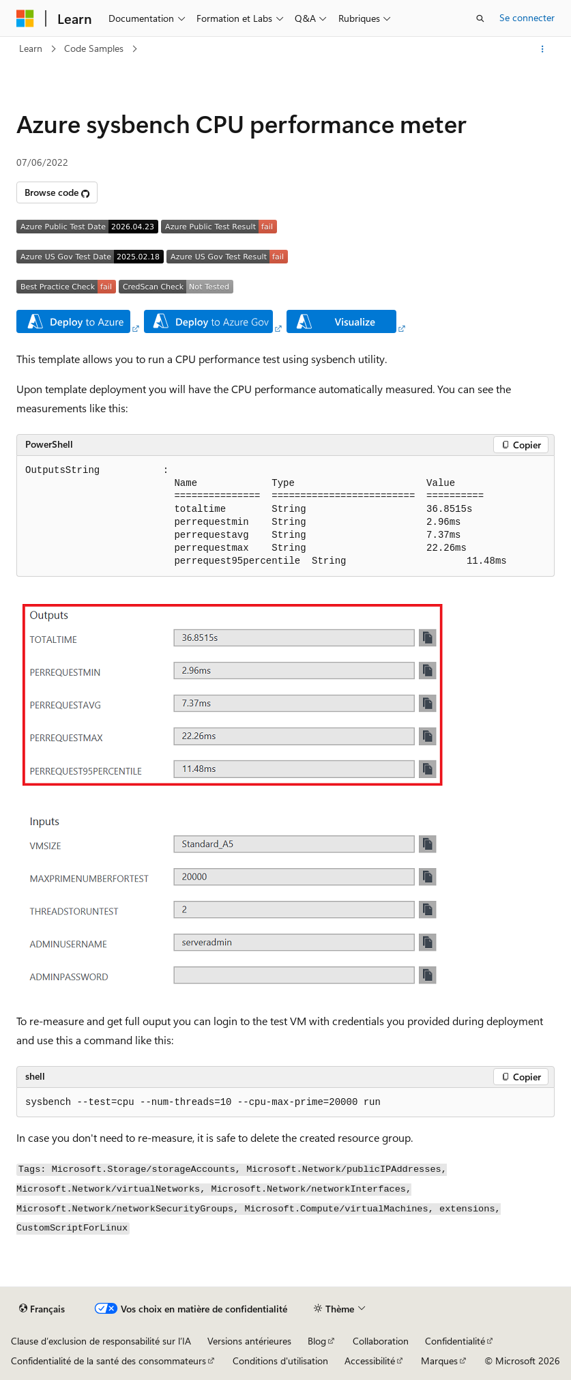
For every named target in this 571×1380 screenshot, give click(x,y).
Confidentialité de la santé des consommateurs (108, 1360)
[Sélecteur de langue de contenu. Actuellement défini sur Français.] (42, 1309)
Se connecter (527, 17)
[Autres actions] (543, 49)
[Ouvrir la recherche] (480, 18)
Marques (439, 1360)
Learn (30, 48)
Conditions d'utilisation (280, 1360)
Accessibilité (370, 1360)
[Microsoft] (25, 18)
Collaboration (381, 1340)
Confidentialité (455, 1340)
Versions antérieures (249, 1340)
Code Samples (93, 48)
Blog (317, 1340)
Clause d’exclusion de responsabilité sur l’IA (101, 1340)
